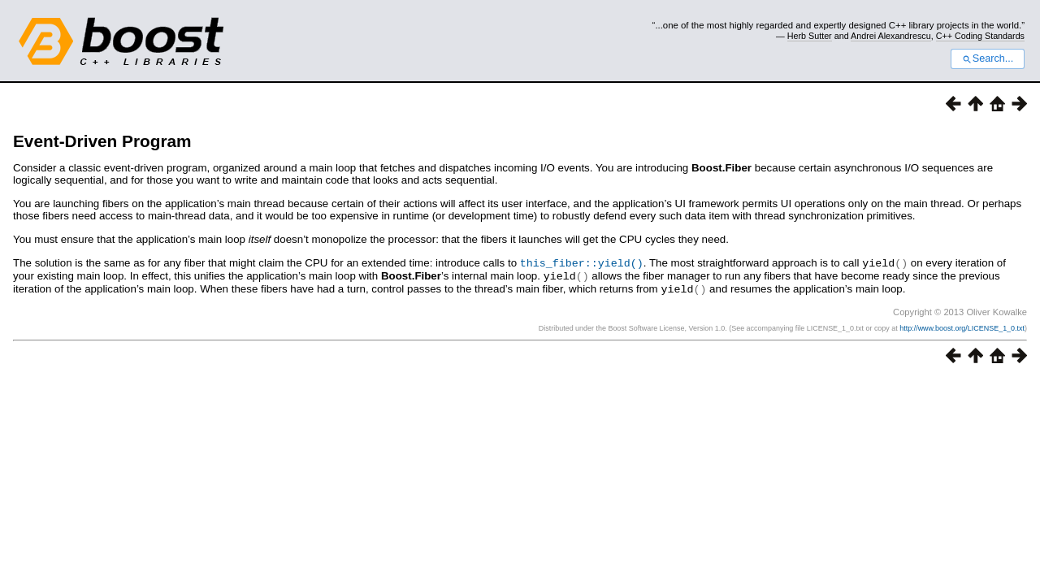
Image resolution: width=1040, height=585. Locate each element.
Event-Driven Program (102, 141)
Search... (987, 58)
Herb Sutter (809, 36)
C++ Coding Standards (980, 36)
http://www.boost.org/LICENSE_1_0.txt (962, 326)
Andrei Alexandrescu (891, 36)
